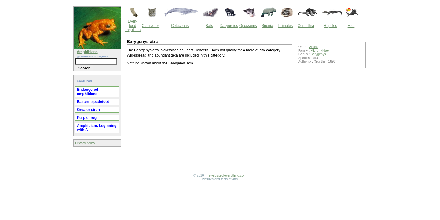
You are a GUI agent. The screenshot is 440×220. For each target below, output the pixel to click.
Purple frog (87, 118)
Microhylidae (319, 50)
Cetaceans (180, 26)
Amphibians (87, 52)
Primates (285, 26)
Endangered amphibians (87, 91)
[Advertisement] (209, 120)
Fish (351, 26)
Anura (313, 47)
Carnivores (151, 26)
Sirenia (267, 26)
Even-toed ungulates (133, 25)
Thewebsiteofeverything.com (225, 175)
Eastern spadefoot (93, 102)
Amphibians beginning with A (96, 127)
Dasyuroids (229, 26)
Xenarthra (306, 26)
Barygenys (318, 54)
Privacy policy (85, 143)
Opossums (248, 26)
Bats (209, 26)
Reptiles (330, 26)
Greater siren (88, 110)
